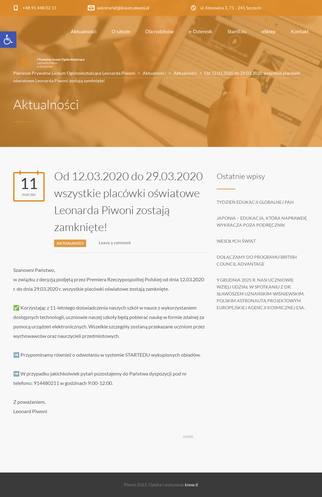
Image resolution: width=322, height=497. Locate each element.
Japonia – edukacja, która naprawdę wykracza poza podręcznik (262, 221)
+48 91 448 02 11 (40, 7)
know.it (191, 484)
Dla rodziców (159, 31)
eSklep (269, 31)
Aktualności (84, 31)
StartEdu (237, 31)
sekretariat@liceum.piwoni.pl (123, 7)
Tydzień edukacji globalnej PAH (255, 202)
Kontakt (300, 31)
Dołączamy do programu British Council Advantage (257, 260)
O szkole (121, 31)
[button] (8, 39)
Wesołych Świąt (236, 241)
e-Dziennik (200, 31)
